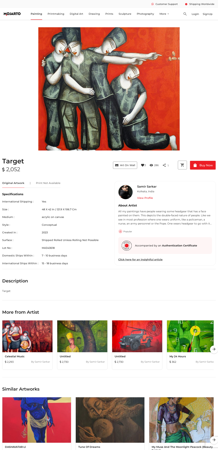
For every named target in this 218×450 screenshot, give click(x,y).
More (164, 13)
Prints (109, 13)
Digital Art (76, 13)
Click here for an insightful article (140, 259)
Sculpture (125, 13)
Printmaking (56, 13)
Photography (145, 13)
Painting (36, 13)
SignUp (208, 14)
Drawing (94, 13)
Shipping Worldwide (199, 4)
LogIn (195, 14)
